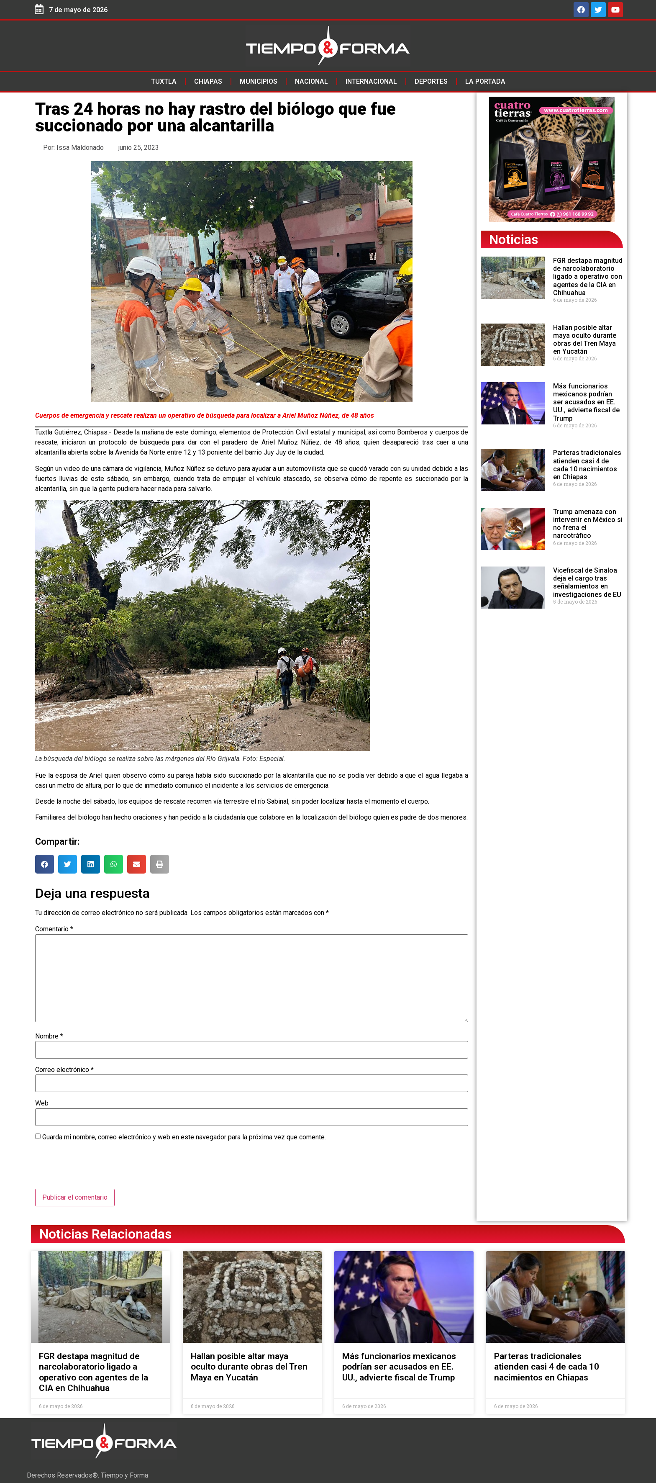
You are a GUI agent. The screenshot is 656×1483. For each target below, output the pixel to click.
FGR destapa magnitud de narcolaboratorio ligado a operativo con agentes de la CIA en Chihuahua (588, 277)
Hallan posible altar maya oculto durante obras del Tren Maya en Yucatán (584, 340)
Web (42, 1103)
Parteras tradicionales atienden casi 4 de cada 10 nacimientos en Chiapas (587, 465)
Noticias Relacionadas (105, 1234)
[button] (44, 864)
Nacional (311, 81)
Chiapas (208, 81)
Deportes (431, 81)
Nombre (49, 1036)
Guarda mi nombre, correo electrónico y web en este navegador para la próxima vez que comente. (184, 1137)
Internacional (371, 81)
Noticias (513, 239)
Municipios (258, 81)
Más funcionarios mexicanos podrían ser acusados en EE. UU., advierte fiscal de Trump (586, 402)
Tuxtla (164, 81)
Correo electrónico (64, 1070)
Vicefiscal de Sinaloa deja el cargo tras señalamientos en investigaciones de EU (587, 582)
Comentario (54, 929)
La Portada (485, 81)
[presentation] (98, 1168)
